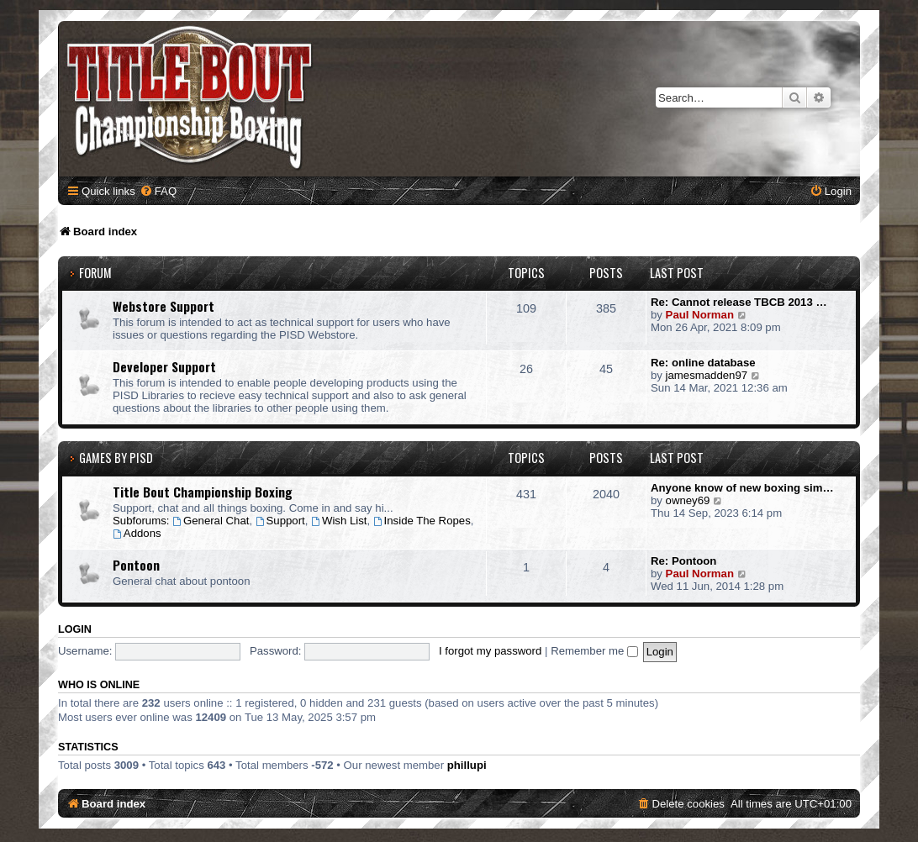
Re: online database (703, 362)
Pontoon (136, 565)
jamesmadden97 (707, 375)
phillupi (467, 765)
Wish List (339, 520)
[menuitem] (158, 191)
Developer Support (164, 366)
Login (75, 629)
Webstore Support (163, 306)
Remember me (594, 651)
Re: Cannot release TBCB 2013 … (739, 302)
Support (280, 520)
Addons (137, 533)
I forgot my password (490, 651)
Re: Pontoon (683, 561)
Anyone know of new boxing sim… (742, 488)
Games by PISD (116, 457)
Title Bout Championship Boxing (203, 492)
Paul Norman (700, 314)
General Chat (210, 520)
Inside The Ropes (422, 520)
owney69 (688, 500)
